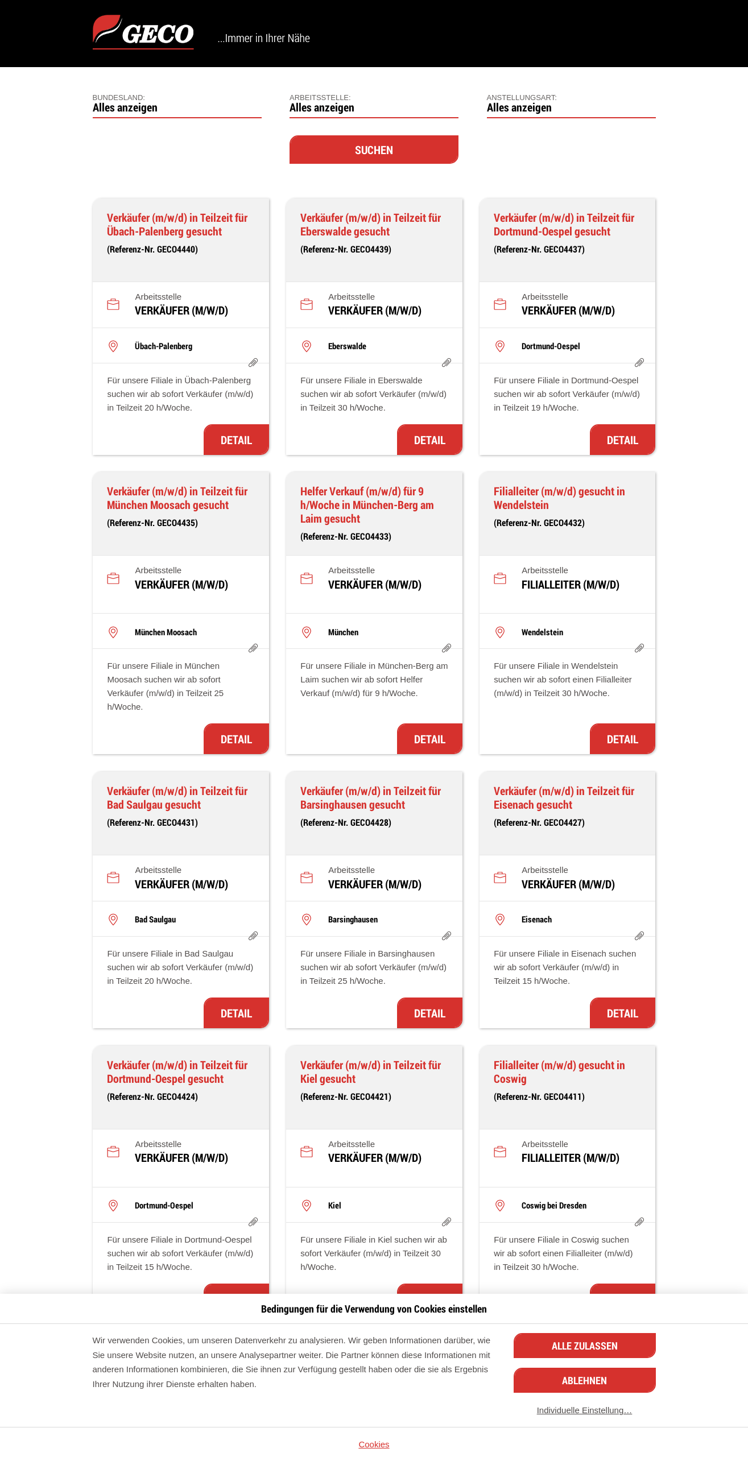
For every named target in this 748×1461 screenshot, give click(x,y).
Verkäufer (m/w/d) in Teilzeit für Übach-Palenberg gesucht (177, 224)
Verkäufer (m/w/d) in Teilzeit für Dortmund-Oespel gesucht (564, 224)
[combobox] (177, 104)
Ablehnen (584, 1380)
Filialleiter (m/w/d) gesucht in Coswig (559, 1071)
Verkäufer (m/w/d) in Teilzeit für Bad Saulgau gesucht (177, 797)
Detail (236, 439)
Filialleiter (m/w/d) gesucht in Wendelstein (559, 497)
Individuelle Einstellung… (585, 1410)
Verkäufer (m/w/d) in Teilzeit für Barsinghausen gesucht (370, 797)
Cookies (373, 1444)
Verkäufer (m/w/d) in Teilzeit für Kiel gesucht (370, 1071)
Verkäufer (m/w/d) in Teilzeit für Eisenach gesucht (564, 797)
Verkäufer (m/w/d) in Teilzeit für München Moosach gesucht (177, 497)
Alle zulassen (585, 1345)
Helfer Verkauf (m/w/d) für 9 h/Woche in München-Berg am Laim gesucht (367, 504)
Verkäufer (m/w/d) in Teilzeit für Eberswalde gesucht (370, 224)
